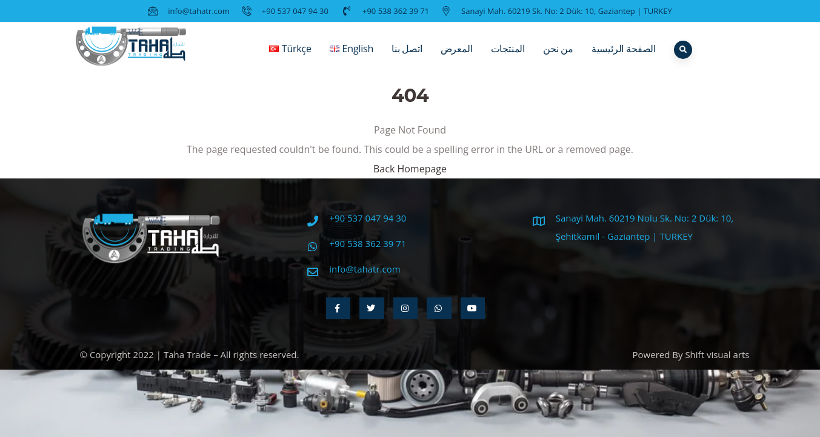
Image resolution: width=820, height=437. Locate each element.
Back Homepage (410, 168)
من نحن (558, 57)
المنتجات (508, 57)
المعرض (457, 57)
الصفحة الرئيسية (624, 57)
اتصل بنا (407, 57)
